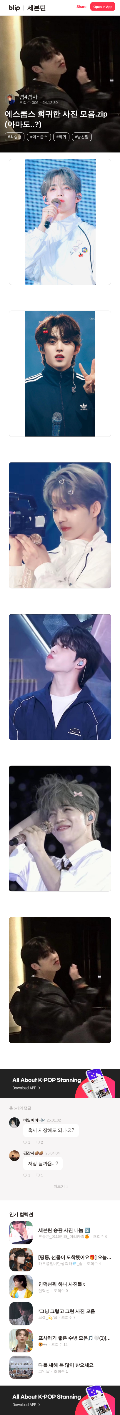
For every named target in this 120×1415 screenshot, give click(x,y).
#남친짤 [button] (82, 137)
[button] (81, 8)
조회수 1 (61, 1371)
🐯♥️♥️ (42, 1344)
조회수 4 (93, 1263)
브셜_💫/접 (47, 1317)
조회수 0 (61, 1290)
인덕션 (43, 1290)
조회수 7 (68, 1317)
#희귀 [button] (61, 137)
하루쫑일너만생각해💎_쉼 (60, 1263)
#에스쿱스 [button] (39, 137)
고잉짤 (43, 1371)
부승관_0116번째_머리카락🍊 (63, 1237)
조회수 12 (59, 1344)
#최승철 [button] (14, 137)
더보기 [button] (59, 1186)
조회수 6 (100, 1237)
